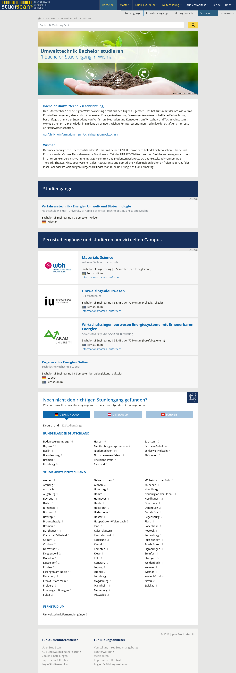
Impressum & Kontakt (55, 660)
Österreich (118, 414)
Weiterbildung (170, 5)
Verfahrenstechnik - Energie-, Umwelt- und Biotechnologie (86, 206)
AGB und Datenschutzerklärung (61, 652)
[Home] (39, 18)
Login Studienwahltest (55, 664)
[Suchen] (193, 25)
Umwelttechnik (69, 18)
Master (124, 5)
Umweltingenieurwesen (103, 290)
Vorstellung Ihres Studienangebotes (116, 647)
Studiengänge (132, 13)
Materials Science (97, 257)
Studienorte (207, 13)
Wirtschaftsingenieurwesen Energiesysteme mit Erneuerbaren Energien (137, 326)
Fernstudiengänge (157, 13)
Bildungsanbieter (184, 13)
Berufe (216, 5)
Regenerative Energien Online (65, 362)
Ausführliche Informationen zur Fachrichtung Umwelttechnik (80, 134)
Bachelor (107, 5)
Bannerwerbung (104, 652)
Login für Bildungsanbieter (110, 664)
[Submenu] (115, 5)
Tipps (228, 5)
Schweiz (169, 414)
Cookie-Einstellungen (55, 656)
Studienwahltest (196, 5)
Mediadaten (101, 656)
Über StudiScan (51, 647)
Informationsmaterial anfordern (101, 277)
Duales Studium (145, 5)
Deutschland (67, 414)
